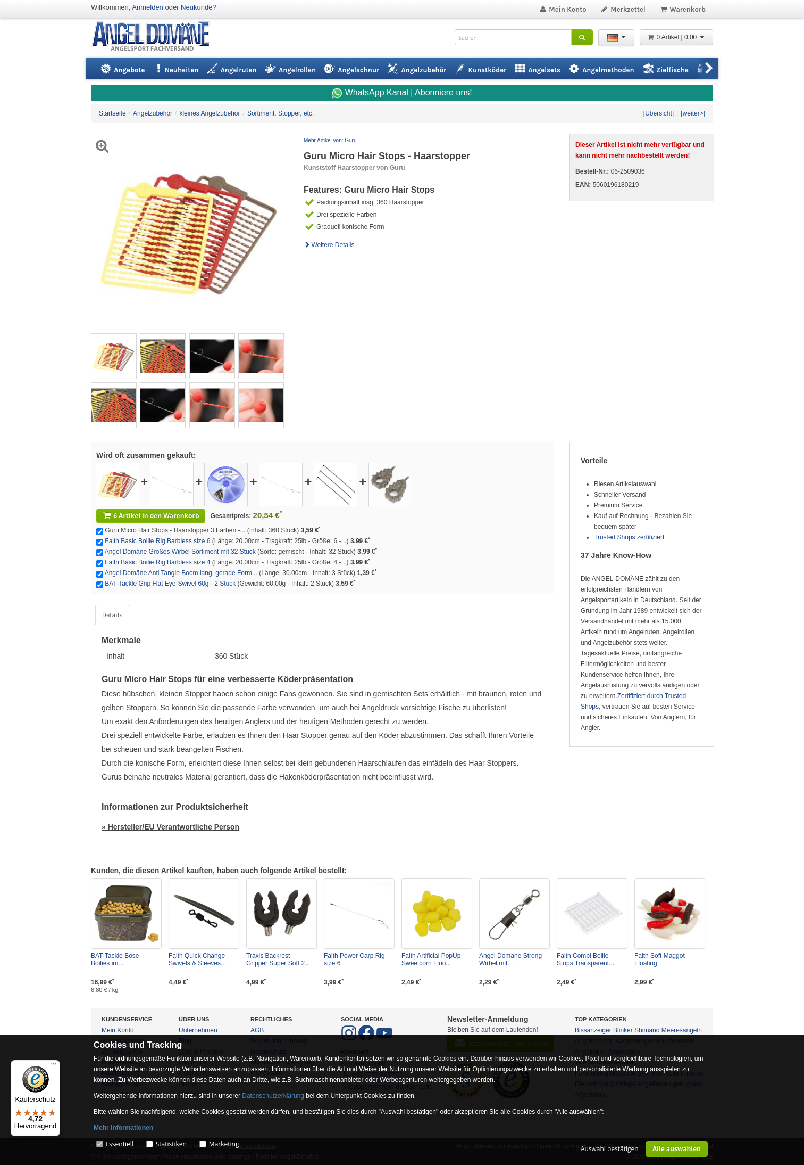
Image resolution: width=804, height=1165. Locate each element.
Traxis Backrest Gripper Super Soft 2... (278, 959)
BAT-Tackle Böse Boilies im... (115, 959)
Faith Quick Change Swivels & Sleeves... (197, 959)
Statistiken (171, 1143)
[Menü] (53, 1066)
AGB (257, 1030)
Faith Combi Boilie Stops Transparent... (585, 959)
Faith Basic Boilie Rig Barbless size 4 (157, 562)
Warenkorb (682, 9)
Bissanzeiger (593, 1030)
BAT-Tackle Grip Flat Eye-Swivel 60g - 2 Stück (170, 583)
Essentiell (119, 1143)
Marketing (224, 1143)
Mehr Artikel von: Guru (330, 140)
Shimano (646, 1030)
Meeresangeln (681, 1030)
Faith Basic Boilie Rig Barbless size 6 (157, 541)
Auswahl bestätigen (610, 1148)
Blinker (623, 1030)
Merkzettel (623, 9)
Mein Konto (563, 9)
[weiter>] (693, 113)
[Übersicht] (658, 113)
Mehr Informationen (123, 1127)
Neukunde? (198, 7)
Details (112, 615)
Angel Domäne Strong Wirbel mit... (510, 959)
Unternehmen (198, 1030)
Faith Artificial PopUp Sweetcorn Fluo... (430, 959)
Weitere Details (329, 245)
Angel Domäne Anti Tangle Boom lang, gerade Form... (181, 573)
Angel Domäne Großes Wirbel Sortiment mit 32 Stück (180, 551)
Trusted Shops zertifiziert (629, 537)
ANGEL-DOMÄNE (156, 37)
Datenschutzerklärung (273, 1096)
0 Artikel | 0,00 (676, 37)
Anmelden (147, 7)
